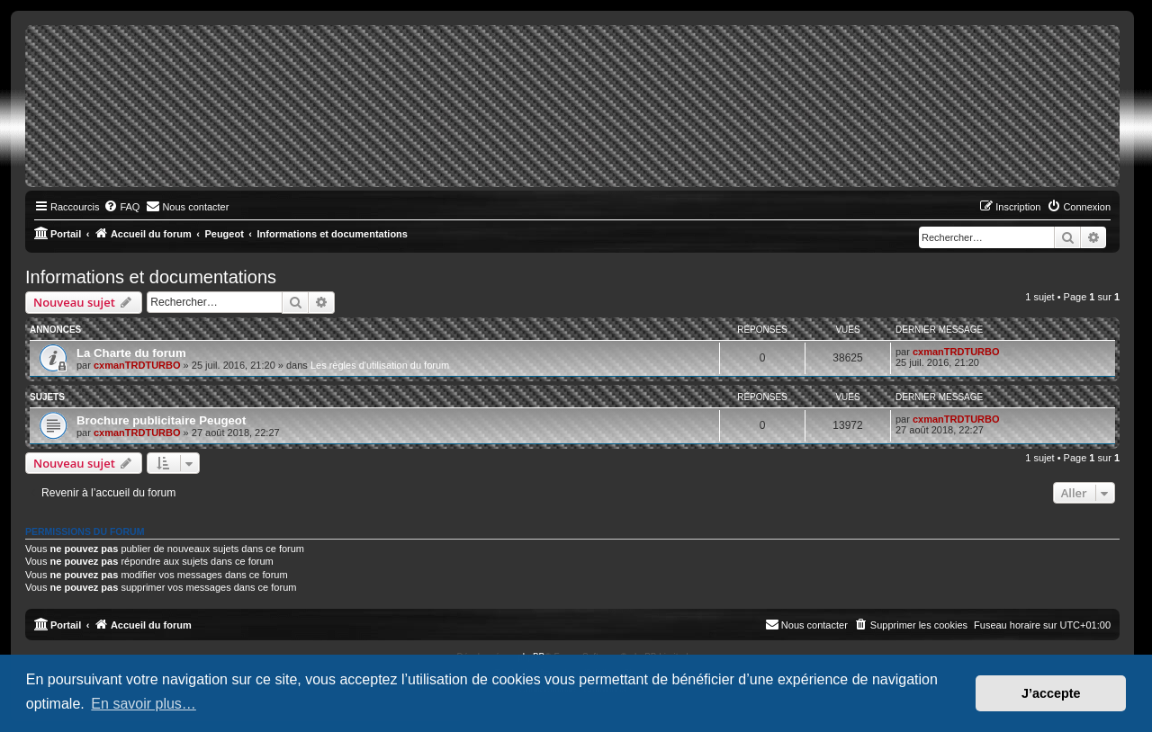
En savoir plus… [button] (143, 703)
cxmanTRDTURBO (137, 365)
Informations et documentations (150, 277)
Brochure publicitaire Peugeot (161, 420)
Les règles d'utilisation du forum (379, 365)
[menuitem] (122, 207)
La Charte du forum (131, 353)
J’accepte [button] (1051, 693)
